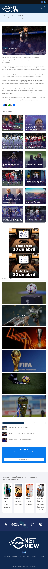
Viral (19, 558)
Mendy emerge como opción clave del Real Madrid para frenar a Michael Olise (35, 219)
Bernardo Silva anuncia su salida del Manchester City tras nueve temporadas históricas (35, 128)
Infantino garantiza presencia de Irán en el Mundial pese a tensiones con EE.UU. (12, 146)
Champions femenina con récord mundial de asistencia (20, 439)
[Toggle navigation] (45, 6)
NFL (38, 556)
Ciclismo (28, 556)
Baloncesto (14, 556)
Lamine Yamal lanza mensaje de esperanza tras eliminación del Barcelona (11, 164)
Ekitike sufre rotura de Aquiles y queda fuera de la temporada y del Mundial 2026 (11, 128)
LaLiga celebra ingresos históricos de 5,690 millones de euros (21, 433)
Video (29, 558)
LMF (24, 406)
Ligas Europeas (24, 383)
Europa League (24, 338)
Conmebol (24, 315)
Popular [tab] (13, 422)
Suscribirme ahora (24, 459)
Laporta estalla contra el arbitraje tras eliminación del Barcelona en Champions (34, 164)
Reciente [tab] (35, 422)
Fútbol (7, 20)
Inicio (3, 20)
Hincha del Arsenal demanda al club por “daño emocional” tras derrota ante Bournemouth (34, 146)
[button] (24, 240)
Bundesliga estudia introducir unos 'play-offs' (18, 427)
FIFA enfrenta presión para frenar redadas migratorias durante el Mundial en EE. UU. (11, 201)
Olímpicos (34, 556)
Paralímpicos (24, 558)
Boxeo (42, 556)
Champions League (24, 292)
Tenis (24, 556)
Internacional (14, 20)
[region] (24, 240)
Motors (19, 556)
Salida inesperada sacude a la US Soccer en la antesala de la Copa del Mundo (35, 183)
